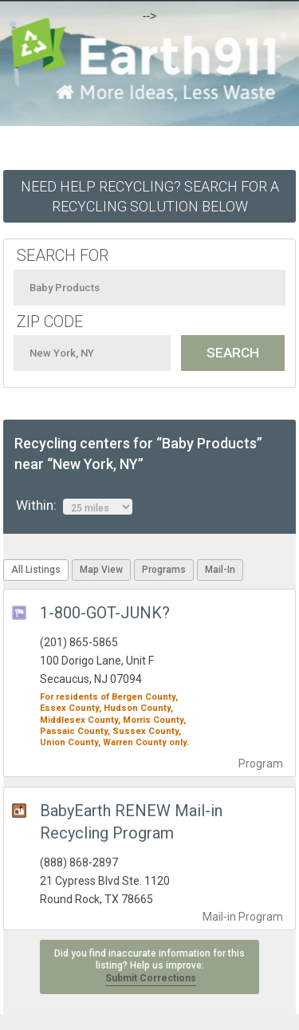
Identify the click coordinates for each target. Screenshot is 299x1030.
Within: (74, 506)
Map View (101, 569)
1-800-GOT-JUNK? (105, 612)
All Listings (36, 569)
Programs (164, 569)
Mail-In (220, 569)
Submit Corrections (150, 978)
